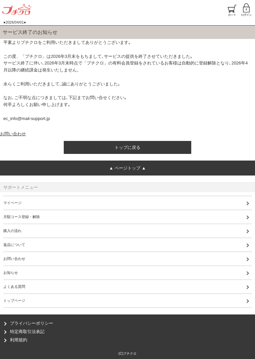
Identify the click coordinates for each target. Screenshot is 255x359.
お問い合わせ (13, 133)
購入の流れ (12, 231)
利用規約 (18, 339)
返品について (14, 245)
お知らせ (10, 273)
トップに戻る (127, 147)
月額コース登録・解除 (21, 217)
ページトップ (127, 168)
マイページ (12, 203)
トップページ (14, 300)
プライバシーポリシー (31, 323)
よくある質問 (14, 287)
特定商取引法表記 (27, 331)
